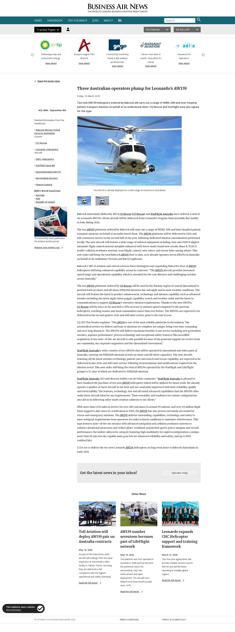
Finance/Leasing (44, 184)
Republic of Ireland (45, 201)
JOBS (95, 20)
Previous (32, 54)
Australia (40, 195)
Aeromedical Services (47, 178)
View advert (51, 63)
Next (202, 54)
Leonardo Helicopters (47, 149)
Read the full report (90, 582)
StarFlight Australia (45, 165)
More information (13, 610)
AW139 (90, 229)
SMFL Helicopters (45, 159)
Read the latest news (47, 81)
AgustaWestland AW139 (48, 171)
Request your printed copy (48, 247)
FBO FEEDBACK (77, 20)
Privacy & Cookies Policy (174, 619)
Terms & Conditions (129, 619)
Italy (38, 198)
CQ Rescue (41, 142)
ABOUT (108, 20)
